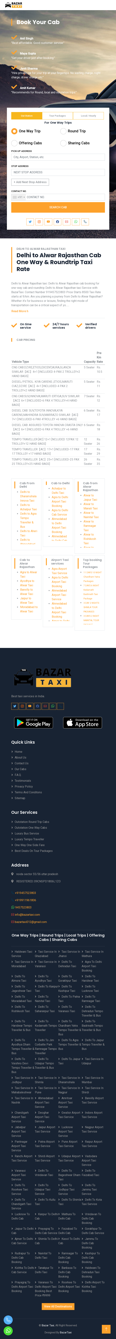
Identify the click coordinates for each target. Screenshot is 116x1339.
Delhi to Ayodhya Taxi (43, 978)
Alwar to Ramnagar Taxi (90, 526)
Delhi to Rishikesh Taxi (20, 1009)
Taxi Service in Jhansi (69, 954)
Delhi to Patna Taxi (69, 999)
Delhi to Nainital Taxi (42, 999)
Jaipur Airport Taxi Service (45, 1129)
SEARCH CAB (58, 207)
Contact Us (22, 763)
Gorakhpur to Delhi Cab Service (93, 1231)
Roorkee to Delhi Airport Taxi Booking (69, 1287)
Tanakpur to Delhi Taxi (44, 1270)
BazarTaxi (66, 1332)
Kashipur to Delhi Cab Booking (91, 1258)
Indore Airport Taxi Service (92, 1115)
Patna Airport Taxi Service (45, 1144)
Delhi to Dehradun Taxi (67, 964)
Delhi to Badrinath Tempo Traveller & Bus (92, 1026)
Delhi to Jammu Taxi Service (89, 1189)
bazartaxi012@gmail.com (31, 922)
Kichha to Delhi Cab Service (22, 1270)
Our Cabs (20, 769)
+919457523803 (25, 893)
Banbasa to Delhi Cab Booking (67, 1272)
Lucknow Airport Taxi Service (65, 1131)
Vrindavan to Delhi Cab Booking (91, 1218)
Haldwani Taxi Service (21, 954)
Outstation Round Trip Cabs (32, 822)
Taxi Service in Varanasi (46, 964)
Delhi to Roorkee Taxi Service (19, 1189)
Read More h (19, 311)
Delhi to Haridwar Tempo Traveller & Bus (21, 1026)
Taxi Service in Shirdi (92, 1090)
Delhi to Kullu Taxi (45, 1202)
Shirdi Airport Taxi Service (45, 1158)
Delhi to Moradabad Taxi (21, 999)
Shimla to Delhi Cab (46, 1241)
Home (18, 751)
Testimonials (23, 780)
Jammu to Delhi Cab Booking (90, 1243)
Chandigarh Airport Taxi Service (20, 1117)
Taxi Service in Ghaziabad (46, 954)
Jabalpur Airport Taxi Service (18, 1131)
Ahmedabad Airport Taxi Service (59, 595)
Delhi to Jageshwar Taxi (21, 989)
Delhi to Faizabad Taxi (90, 1173)
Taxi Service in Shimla (46, 1080)
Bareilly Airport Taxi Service (93, 1100)
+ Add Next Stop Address (30, 182)
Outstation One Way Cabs (31, 827)
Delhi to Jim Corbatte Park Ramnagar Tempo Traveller (46, 1046)
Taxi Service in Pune (46, 1090)
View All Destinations (58, 1306)
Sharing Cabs (79, 143)
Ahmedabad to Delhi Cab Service (59, 541)
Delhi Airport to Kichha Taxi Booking (93, 1287)
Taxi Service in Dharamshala (69, 1080)
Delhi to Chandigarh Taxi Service (21, 1204)
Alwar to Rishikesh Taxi (90, 539)
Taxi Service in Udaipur (92, 1061)
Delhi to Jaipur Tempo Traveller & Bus (93, 1044)
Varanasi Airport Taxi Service (18, 1175)
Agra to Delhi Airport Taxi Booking (60, 501)
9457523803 (23, 907)
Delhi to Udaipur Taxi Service (42, 1189)
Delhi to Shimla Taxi (69, 1202)
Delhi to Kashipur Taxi (66, 989)
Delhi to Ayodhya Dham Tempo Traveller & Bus (22, 1046)
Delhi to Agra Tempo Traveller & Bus (69, 1044)
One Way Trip (29, 131)
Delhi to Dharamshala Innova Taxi (28, 496)
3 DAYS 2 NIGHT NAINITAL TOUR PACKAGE (91, 620)
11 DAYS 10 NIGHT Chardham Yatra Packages (93, 576)
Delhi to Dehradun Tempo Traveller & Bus (92, 1011)
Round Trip (77, 131)
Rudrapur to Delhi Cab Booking (20, 1258)
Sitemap (20, 798)
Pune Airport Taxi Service (67, 1144)
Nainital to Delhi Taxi (43, 1255)
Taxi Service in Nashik (22, 1100)
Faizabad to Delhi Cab (67, 1231)
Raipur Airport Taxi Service (92, 1144)
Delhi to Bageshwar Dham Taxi (69, 1175)
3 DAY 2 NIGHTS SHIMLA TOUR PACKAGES (91, 607)
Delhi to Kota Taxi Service (92, 1202)
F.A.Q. (18, 775)
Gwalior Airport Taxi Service (69, 1115)
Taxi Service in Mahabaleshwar (22, 1090)
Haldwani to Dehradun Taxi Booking (91, 1272)
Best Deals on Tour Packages (34, 851)
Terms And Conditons (28, 792)
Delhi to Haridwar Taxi (90, 978)
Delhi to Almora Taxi (18, 978)
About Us (20, 757)
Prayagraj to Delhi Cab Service (46, 1231)
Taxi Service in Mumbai (92, 1080)
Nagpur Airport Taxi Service (92, 1129)
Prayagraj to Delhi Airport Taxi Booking (22, 1287)
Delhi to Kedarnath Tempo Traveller (46, 1026)
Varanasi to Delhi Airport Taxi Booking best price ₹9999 (45, 1289)
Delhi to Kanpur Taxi (46, 989)
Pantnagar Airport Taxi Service (19, 1146)
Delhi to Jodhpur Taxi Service (66, 1189)
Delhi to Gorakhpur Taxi (67, 978)
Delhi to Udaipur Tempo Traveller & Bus (44, 1063)
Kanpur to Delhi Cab (46, 1216)
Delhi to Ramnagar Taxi (91, 999)
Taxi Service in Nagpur (69, 1090)
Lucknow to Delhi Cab (20, 1216)
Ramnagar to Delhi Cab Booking (68, 1258)
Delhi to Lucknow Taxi (90, 989)
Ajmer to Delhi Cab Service (22, 1241)
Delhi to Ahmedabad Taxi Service (28, 544)
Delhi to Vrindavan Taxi (44, 1173)
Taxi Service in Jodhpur (22, 1080)
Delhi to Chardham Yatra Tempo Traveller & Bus (69, 1028)
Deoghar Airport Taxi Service (42, 1117)
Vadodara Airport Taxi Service (89, 1160)
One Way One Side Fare (30, 845)
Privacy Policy (24, 786)
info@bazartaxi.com (27, 914)
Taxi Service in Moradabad (22, 964)
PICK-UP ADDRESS (21, 151)
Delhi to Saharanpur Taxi (45, 1009)
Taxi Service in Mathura (92, 954)
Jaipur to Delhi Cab (22, 1231)
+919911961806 (25, 900)
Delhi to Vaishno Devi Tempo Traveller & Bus (22, 1065)
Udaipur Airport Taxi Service (69, 1158)
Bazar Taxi (48, 1325)
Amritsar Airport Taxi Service (65, 1102)
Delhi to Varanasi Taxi (66, 1009)
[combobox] (18, 197)
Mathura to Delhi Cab (67, 1216)
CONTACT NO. (19, 191)
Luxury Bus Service (27, 833)
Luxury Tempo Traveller (29, 839)
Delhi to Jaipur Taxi (69, 1061)
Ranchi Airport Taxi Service (21, 1158)
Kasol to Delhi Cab (69, 1241)
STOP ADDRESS (20, 166)
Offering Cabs (30, 143)
